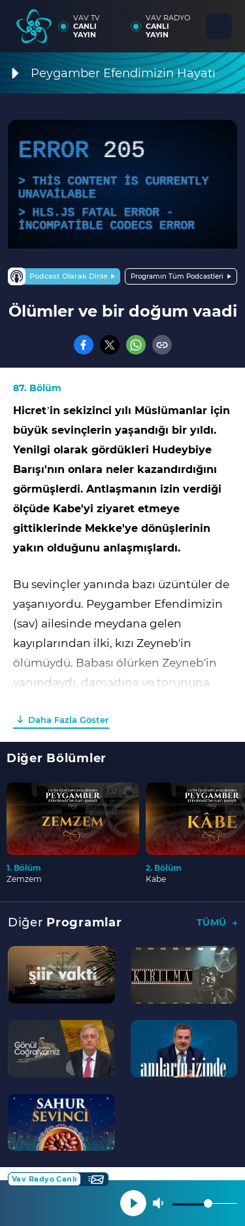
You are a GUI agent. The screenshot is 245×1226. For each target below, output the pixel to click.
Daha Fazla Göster (68, 719)
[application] (122, 184)
